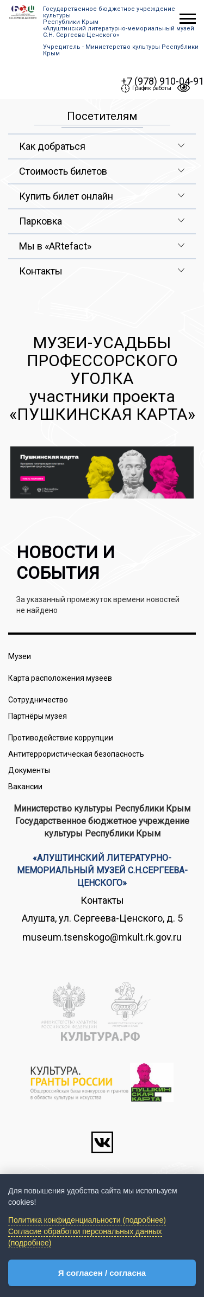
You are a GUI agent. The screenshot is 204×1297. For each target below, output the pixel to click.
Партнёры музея (37, 716)
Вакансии (25, 786)
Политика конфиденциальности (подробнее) (87, 1220)
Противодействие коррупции (60, 737)
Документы (29, 770)
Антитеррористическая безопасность (76, 754)
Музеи (19, 656)
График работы (146, 88)
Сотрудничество (38, 699)
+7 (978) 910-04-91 (162, 81)
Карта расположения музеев (60, 678)
